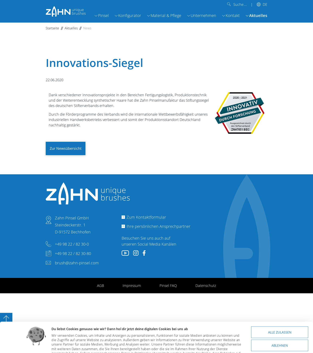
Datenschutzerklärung (112, 334)
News (87, 28)
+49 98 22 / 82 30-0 (72, 244)
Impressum (132, 285)
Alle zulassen (279, 304)
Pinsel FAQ (168, 285)
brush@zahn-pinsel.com (77, 263)
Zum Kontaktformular (146, 217)
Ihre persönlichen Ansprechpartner (158, 226)
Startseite (52, 28)
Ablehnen (279, 317)
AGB (100, 285)
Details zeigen (62, 345)
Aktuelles (71, 28)
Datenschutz (205, 285)
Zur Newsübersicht (65, 148)
